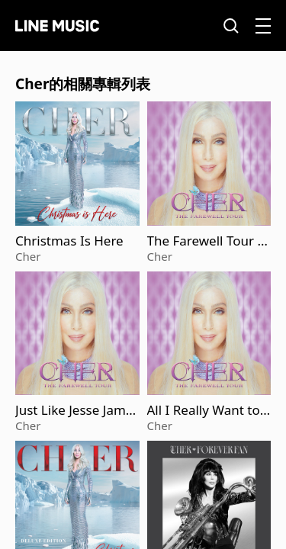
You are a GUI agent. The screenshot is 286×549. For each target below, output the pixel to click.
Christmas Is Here (69, 241)
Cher (27, 256)
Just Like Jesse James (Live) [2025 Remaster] (76, 410)
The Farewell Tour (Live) (207, 241)
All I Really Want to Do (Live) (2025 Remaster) (207, 410)
